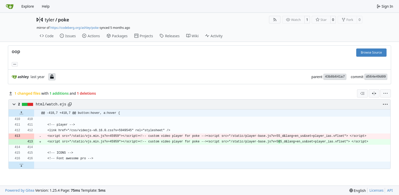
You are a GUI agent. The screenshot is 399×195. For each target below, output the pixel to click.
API (390, 190)
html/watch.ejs (51, 104)
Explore (27, 6)
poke (63, 19)
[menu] (385, 93)
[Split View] (374, 93)
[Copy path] (69, 104)
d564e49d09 (376, 77)
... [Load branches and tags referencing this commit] (14, 64)
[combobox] (362, 93)
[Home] (10, 6)
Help (46, 6)
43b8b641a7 (335, 77)
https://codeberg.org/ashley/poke (74, 28)
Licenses (376, 190)
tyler (49, 19)
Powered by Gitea (19, 190)
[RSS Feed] (275, 19)
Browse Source (371, 52)
